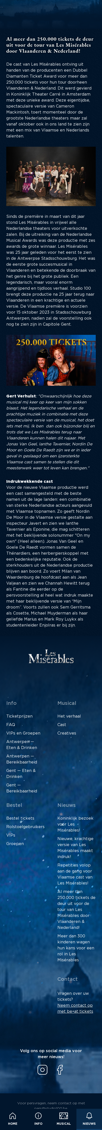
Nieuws (89, 1119)
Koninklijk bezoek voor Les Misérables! (75, 824)
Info (38, 1119)
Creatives (66, 733)
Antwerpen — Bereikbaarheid (21, 759)
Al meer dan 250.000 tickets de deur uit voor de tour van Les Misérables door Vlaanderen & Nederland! (76, 910)
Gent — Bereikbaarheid (21, 788)
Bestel (14, 805)
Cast (61, 725)
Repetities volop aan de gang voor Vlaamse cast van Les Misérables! (74, 874)
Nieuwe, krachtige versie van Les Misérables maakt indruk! (75, 848)
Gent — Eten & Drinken (21, 774)
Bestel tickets (20, 818)
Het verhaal (69, 716)
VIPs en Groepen (23, 733)
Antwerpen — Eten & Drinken (21, 745)
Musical (64, 1119)
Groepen (15, 844)
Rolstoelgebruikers (25, 827)
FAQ (10, 725)
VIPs (10, 835)
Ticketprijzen (19, 716)
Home (12, 1119)
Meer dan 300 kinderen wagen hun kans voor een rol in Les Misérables (75, 948)
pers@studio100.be (50, 1108)
